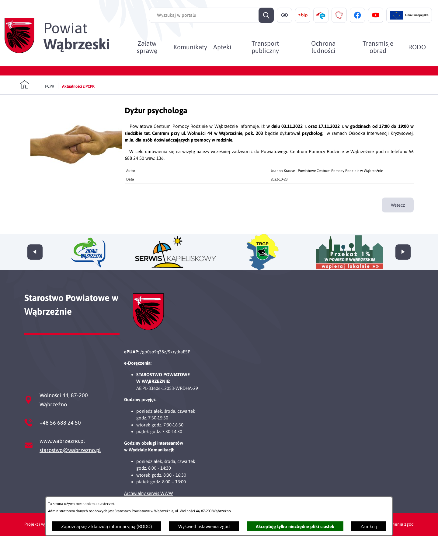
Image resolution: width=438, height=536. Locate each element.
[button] (76, 175)
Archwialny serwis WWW (148, 493)
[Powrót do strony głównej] (28, 84)
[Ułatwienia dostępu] (284, 15)
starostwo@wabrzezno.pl (70, 450)
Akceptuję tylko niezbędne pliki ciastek (295, 526)
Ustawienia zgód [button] (398, 524)
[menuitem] (147, 47)
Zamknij (368, 526)
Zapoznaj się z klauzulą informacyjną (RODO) (106, 526)
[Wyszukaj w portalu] (211, 15)
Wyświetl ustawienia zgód (204, 526)
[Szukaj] (266, 15)
